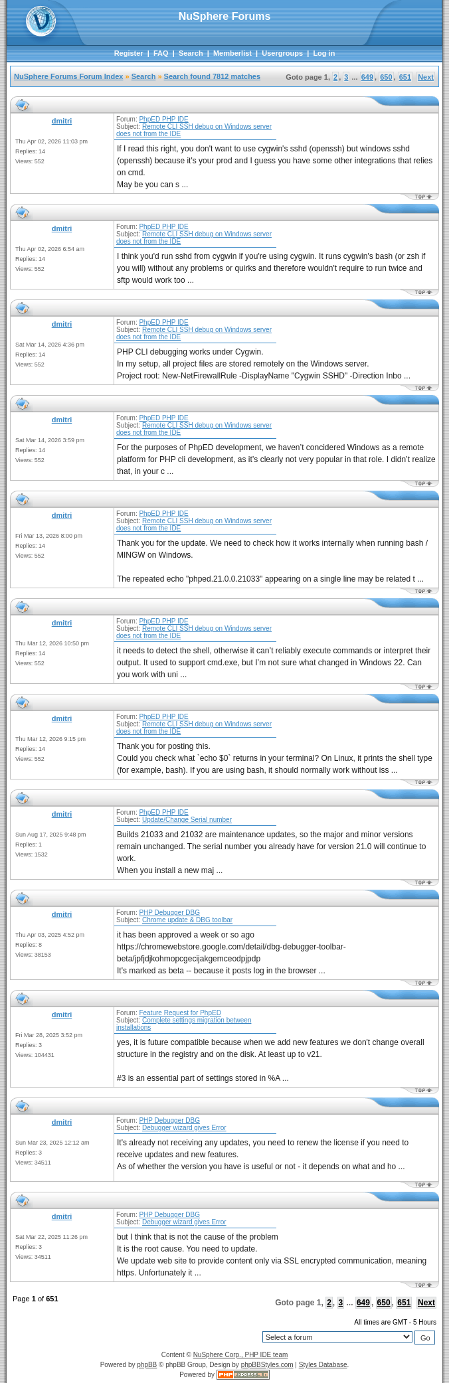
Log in (324, 53)
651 (405, 77)
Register (128, 53)
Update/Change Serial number (187, 819)
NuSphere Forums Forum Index (68, 76)
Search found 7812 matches (212, 76)
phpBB (147, 1364)
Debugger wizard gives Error (184, 1127)
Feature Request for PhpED (180, 1013)
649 (367, 77)
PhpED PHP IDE (163, 119)
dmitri (62, 121)
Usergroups (282, 53)
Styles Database (323, 1364)
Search (191, 53)
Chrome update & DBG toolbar (187, 920)
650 (386, 77)
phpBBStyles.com (267, 1364)
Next (426, 77)
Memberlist (232, 53)
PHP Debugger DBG (169, 912)
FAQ (161, 53)
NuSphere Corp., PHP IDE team (240, 1354)
